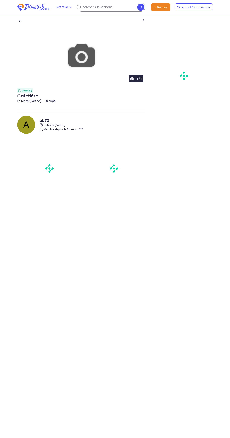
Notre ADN (63, 7)
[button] (81, 56)
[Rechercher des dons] (111, 7)
